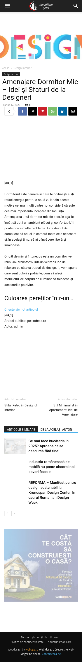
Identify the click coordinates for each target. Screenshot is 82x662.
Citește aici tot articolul (21, 309)
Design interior (23, 68)
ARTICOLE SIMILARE (21, 429)
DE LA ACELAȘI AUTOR (56, 429)
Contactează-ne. (51, 654)
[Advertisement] (41, 148)
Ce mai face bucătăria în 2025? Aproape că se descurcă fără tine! (48, 446)
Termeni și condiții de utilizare (39, 637)
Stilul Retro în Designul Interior (20, 407)
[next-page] (14, 513)
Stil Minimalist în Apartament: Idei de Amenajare (63, 409)
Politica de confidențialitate (27, 642)
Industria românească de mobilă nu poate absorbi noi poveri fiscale (51, 467)
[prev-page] (7, 513)
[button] (7, 6)
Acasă (5, 68)
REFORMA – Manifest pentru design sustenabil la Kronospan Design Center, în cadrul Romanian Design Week (52, 492)
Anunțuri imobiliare (60, 642)
